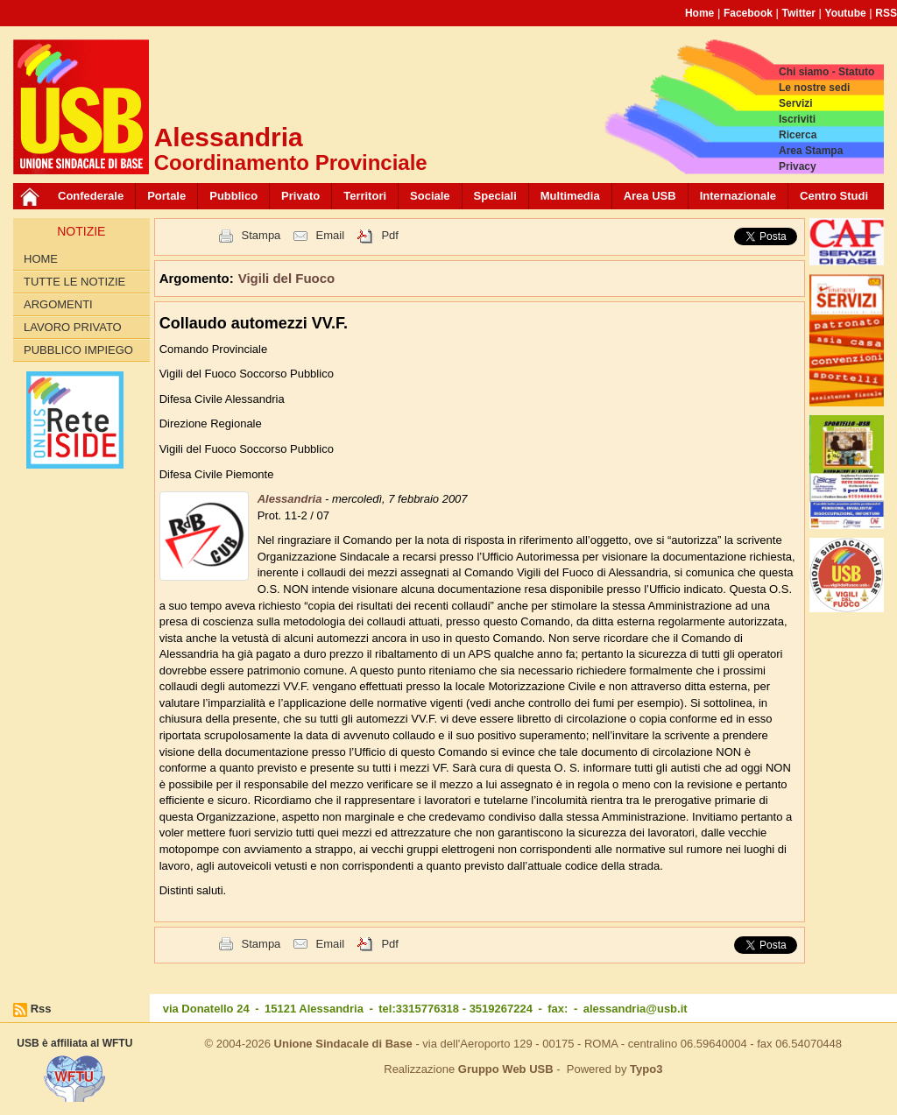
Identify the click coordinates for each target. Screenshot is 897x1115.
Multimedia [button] (570, 195)
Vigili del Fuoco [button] (286, 278)
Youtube (845, 13)
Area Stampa (811, 151)
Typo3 (646, 1069)
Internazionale (738, 195)
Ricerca (797, 135)
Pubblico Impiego (78, 349)
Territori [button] (364, 195)
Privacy (797, 166)
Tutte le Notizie (74, 281)
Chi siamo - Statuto (826, 72)
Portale (166, 195)
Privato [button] (300, 195)
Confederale (91, 195)
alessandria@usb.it (635, 1008)
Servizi (796, 103)
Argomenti (58, 304)
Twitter (799, 13)
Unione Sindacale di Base (343, 1043)
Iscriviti (797, 119)
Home (699, 13)
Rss (41, 1008)
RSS (886, 13)
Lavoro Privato (73, 327)
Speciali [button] (495, 195)
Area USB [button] (650, 195)
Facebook (748, 13)
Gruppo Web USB (506, 1069)
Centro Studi (834, 195)
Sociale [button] (430, 195)
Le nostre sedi (814, 87)
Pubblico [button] (233, 195)
